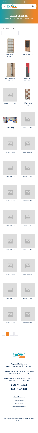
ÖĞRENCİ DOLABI (10, 103)
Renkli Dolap (10, 127)
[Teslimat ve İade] (19, 403)
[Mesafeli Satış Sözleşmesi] (19, 406)
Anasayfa (8, 18)
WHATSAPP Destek (29, 2)
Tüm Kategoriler (17, 18)
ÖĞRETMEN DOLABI (28, 104)
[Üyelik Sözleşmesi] (19, 401)
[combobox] (10, 33)
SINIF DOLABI (27, 127)
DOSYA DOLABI (28, 54)
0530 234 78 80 (19, 389)
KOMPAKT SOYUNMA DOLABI (27, 80)
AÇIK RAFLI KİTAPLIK (10, 55)
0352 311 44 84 (19, 385)
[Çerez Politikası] (19, 409)
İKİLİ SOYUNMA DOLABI (10, 80)
